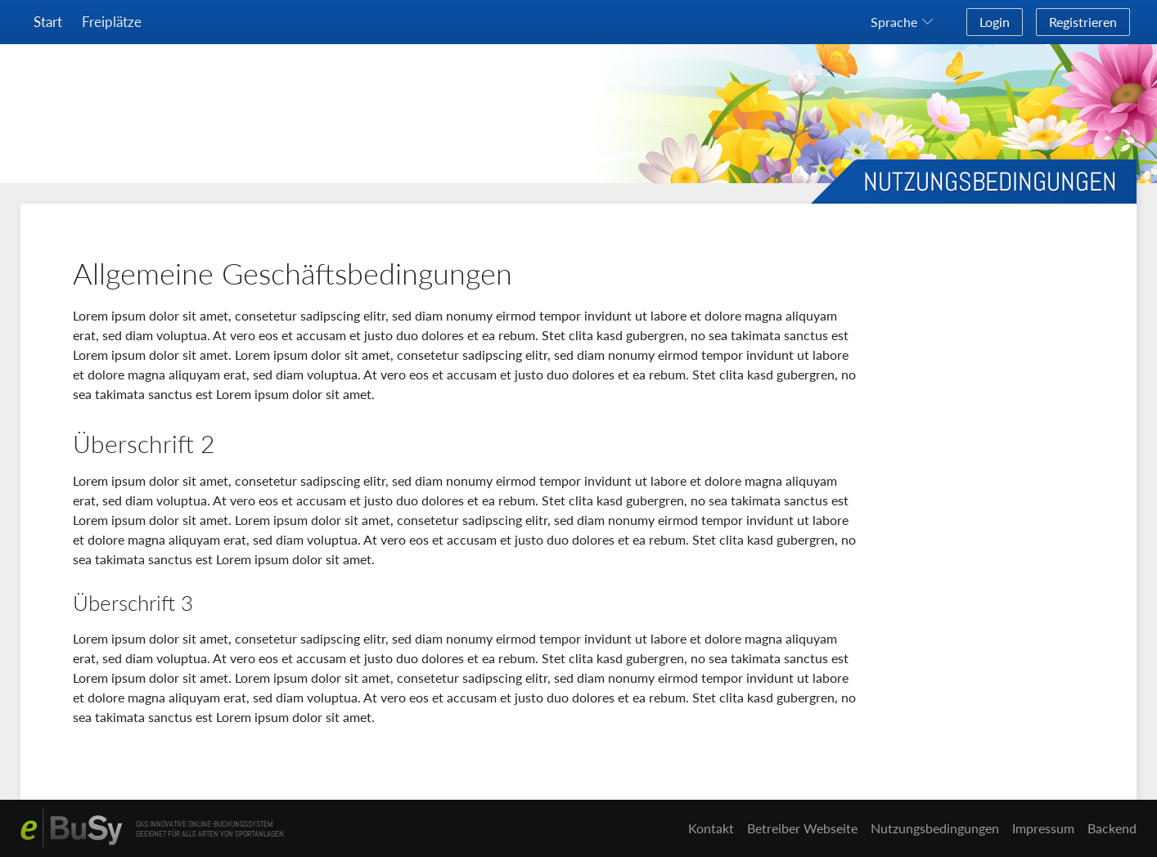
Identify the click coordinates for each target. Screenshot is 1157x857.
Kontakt (711, 828)
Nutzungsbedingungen (935, 828)
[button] (905, 22)
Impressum (1043, 828)
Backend (1112, 828)
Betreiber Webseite (802, 828)
